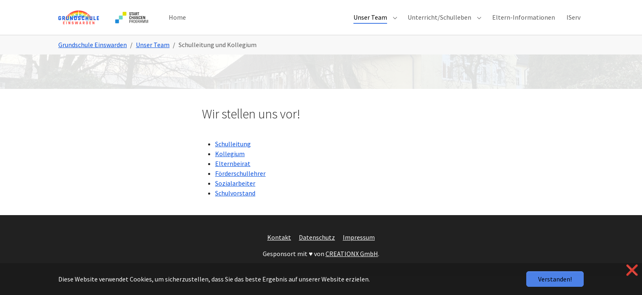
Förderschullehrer (240, 183)
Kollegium (230, 164)
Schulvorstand (235, 203)
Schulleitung (233, 154)
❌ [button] (632, 270)
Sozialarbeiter (235, 193)
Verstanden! (555, 279)
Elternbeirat (232, 174)
